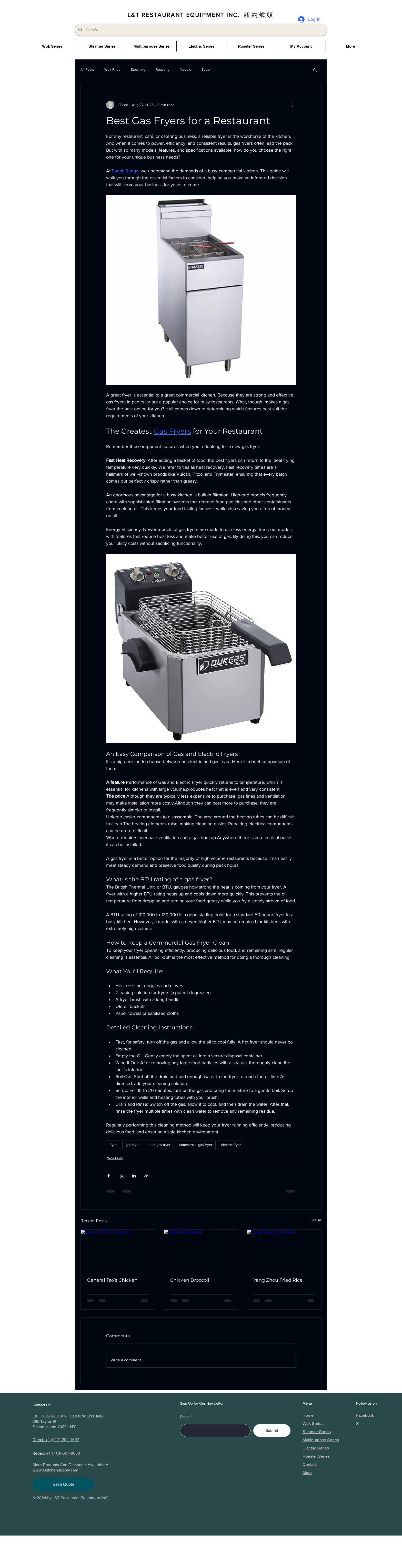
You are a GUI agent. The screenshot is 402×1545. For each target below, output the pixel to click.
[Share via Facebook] (108, 1175)
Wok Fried (112, 69)
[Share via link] (146, 1175)
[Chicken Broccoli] (201, 1250)
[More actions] (293, 105)
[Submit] (271, 1430)
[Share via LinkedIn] (133, 1175)
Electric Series (316, 1448)
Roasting (162, 69)
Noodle (185, 69)
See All (315, 1220)
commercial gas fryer (195, 1145)
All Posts (87, 69)
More (307, 1472)
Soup (206, 69)
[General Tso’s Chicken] (118, 1250)
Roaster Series (316, 1456)
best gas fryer (159, 1145)
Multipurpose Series (321, 1439)
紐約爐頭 (259, 14)
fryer (113, 1145)
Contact (310, 1464)
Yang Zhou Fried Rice (278, 1280)
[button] (315, 70)
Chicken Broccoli (189, 1280)
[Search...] (200, 30)
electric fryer (231, 1145)
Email (185, 1417)
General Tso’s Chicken (112, 1280)
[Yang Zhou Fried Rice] (284, 1250)
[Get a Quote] (63, 1484)
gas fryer (133, 1145)
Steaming (138, 69)
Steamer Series (317, 1431)
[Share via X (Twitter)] (121, 1175)
